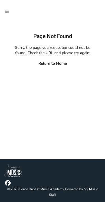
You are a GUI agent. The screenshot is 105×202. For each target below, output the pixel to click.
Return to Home (52, 63)
